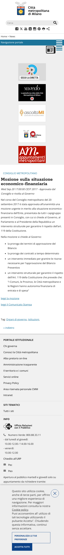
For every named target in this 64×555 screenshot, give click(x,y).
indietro (9, 328)
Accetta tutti (22, 546)
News (12, 36)
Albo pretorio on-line (15, 358)
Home (4, 36)
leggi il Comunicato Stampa (16, 304)
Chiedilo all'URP (12, 458)
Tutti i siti (8, 411)
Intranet (8, 395)
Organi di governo (16, 319)
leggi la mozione (10, 298)
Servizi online (10, 377)
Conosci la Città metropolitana (20, 352)
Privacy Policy (11, 383)
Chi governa (10, 346)
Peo (10, 471)
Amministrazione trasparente (20, 364)
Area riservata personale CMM (20, 389)
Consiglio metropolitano (20, 173)
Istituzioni (33, 319)
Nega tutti (55, 493)
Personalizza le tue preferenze (26, 537)
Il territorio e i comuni (15, 370)
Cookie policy (20, 510)
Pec (10, 465)
